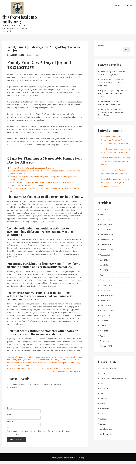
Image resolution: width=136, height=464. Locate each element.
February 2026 (106, 224)
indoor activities (47, 359)
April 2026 (104, 214)
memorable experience (32, 362)
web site (104, 170)
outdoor (103, 419)
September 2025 (107, 250)
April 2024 (104, 336)
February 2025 (106, 285)
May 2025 (104, 270)
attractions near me (108, 368)
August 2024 (105, 315)
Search (101, 45)
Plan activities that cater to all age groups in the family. (32, 168)
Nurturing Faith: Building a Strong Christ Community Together (115, 182)
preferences (74, 362)
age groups (24, 357)
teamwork (11, 365)
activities (15, 357)
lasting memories (14, 362)
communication (44, 357)
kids (101, 414)
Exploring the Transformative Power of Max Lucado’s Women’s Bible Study (111, 82)
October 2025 (105, 244)
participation (63, 362)
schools (103, 424)
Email (10, 417)
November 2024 (106, 300)
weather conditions (24, 365)
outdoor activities (50, 362)
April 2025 (104, 275)
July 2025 (104, 260)
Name (10, 411)
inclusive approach (31, 359)
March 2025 (105, 280)
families (36, 55)
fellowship (104, 408)
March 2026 (105, 219)
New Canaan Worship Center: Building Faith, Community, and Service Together (111, 112)
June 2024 (104, 325)
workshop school (107, 434)
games (20, 359)
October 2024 (105, 305)
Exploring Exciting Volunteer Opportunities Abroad (115, 161)
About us (117, 5)
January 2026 (105, 229)
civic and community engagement (114, 378)
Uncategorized (106, 429)
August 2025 (105, 255)
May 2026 (104, 209)
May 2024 (104, 331)
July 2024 (104, 320)
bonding (33, 357)
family (102, 403)
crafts (54, 357)
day (30, 55)
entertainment (63, 357)
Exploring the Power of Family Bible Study (65, 371)
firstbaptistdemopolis (110, 136)
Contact (128, 5)
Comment (12, 387)
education (104, 388)
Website (10, 424)
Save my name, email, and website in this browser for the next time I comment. (39, 434)
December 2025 (106, 234)
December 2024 (106, 295)
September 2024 (107, 310)
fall (101, 393)
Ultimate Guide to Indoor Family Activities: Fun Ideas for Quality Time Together (39, 368)
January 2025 (105, 290)
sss (102, 149)
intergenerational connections (67, 359)
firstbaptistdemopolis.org (19, 19)
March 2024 (105, 341)
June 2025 (104, 265)
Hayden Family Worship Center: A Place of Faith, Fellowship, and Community (112, 93)
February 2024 (106, 346)
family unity (12, 359)
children (103, 373)
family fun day (76, 357)
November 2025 (106, 239)
